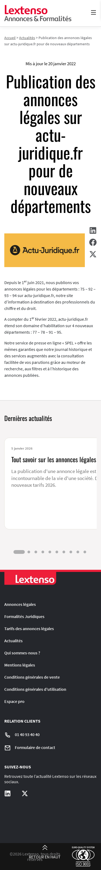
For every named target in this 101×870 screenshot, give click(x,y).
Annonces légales (20, 604)
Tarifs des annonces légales (29, 628)
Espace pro (14, 701)
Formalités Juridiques (24, 616)
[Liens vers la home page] (38, 13)
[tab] (19, 552)
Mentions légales (19, 665)
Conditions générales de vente (32, 677)
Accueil (10, 37)
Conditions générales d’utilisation (35, 689)
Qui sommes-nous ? (22, 652)
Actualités (27, 37)
